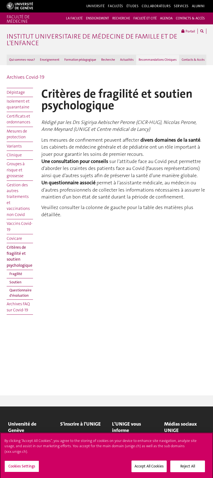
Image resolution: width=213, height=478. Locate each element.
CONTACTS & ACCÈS (190, 18)
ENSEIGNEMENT (97, 18)
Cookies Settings (21, 468)
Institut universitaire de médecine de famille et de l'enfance (92, 39)
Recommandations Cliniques (158, 60)
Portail (188, 31)
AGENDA (166, 18)
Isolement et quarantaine (18, 104)
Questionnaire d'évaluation (20, 293)
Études (132, 6)
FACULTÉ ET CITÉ (145, 18)
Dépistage (16, 92)
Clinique (14, 155)
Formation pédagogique (80, 60)
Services (181, 6)
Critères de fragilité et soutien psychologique (19, 256)
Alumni (198, 6)
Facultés (115, 6)
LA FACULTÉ (74, 18)
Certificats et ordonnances (18, 119)
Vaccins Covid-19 (19, 226)
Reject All (187, 468)
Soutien (15, 282)
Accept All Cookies (149, 468)
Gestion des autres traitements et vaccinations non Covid (18, 199)
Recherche (108, 60)
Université (95, 6)
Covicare (14, 238)
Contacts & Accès (193, 60)
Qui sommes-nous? (22, 60)
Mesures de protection (17, 134)
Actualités (127, 60)
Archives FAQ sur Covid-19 (18, 306)
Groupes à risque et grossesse (16, 170)
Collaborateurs (156, 6)
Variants (14, 146)
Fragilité (15, 273)
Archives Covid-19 (25, 77)
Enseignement (49, 60)
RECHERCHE (121, 18)
